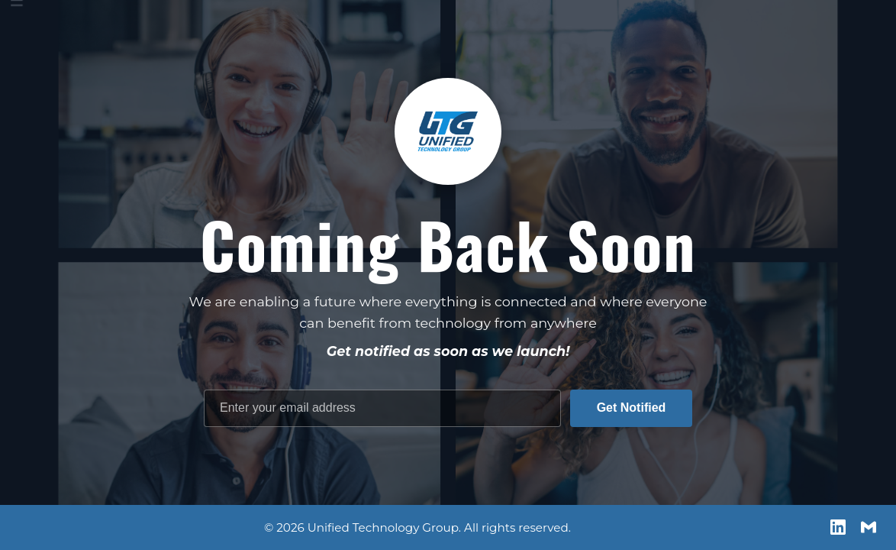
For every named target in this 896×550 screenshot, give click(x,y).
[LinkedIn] (838, 527)
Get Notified (631, 407)
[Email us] (868, 527)
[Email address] (382, 408)
